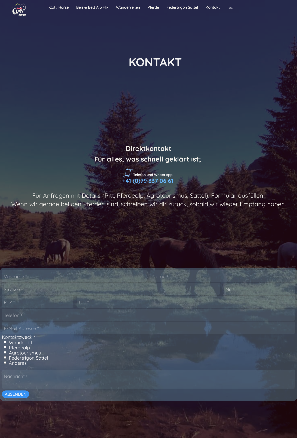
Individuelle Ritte (45, 407)
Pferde (115, 399)
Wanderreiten (40, 380)
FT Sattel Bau (200, 393)
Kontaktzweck (107, 271)
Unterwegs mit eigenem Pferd (56, 411)
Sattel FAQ (197, 400)
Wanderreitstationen (132, 386)
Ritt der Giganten (45, 404)
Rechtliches (149, 431)
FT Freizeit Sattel (202, 386)
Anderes (107, 297)
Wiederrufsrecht (122, 431)
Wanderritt (109, 277)
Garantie (196, 431)
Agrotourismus (114, 287)
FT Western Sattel (203, 389)
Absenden (104, 329)
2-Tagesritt (40, 393)
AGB (100, 431)
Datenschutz (174, 431)
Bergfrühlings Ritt (45, 400)
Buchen (121, 389)
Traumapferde (127, 412)
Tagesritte (39, 389)
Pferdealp (108, 282)
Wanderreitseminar (47, 386)
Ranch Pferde (126, 409)
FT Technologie (201, 396)
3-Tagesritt (40, 396)
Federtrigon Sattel (117, 292)
